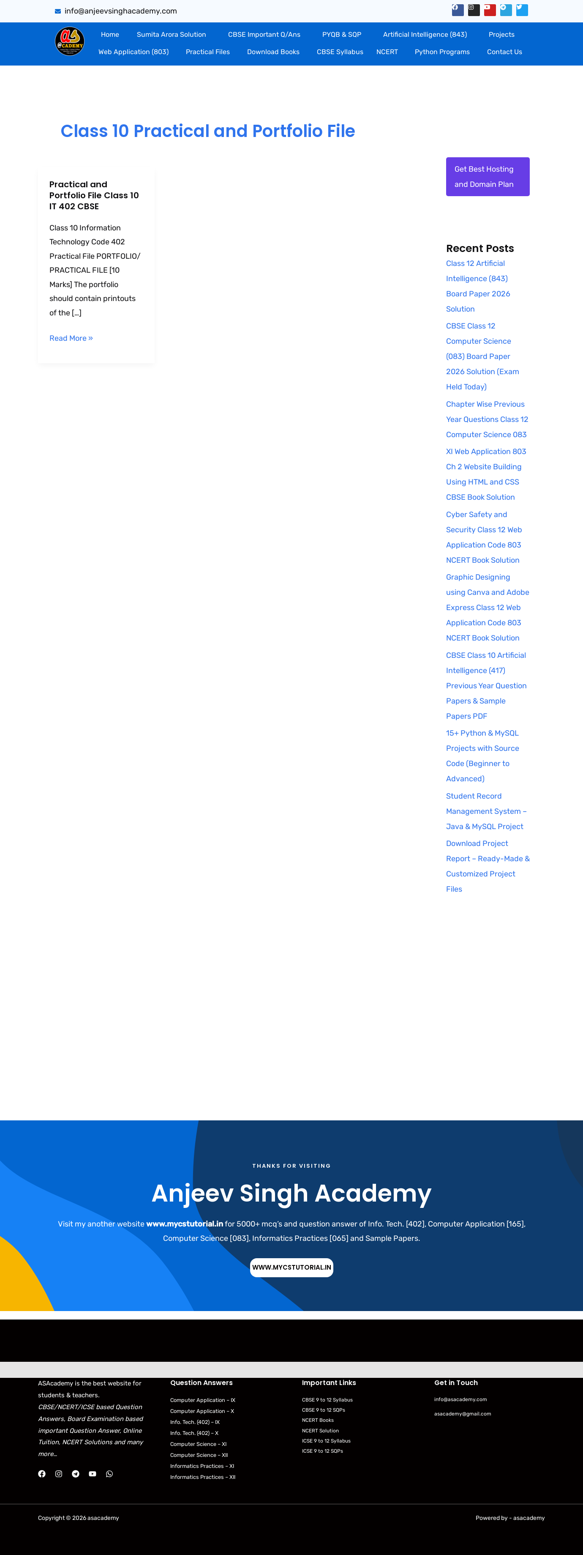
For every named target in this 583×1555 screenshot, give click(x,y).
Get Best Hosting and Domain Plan (484, 176)
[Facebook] (42, 1474)
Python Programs (442, 52)
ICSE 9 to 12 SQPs (324, 1451)
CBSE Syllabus (340, 52)
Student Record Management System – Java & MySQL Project (486, 811)
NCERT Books (319, 1420)
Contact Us (504, 52)
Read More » (71, 337)
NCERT (387, 52)
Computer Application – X (204, 1411)
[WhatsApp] (109, 1474)
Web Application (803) (133, 52)
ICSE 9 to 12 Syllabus (328, 1440)
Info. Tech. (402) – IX (198, 1422)
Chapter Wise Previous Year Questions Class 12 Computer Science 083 (487, 419)
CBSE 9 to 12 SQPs (325, 1410)
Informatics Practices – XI (205, 1466)
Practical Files (208, 52)
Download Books (273, 52)
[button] (173, 35)
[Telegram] (75, 1474)
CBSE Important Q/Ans (264, 34)
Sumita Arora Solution (171, 34)
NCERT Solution (322, 1430)
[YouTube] (92, 1474)
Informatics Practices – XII (205, 1477)
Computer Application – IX (205, 1400)
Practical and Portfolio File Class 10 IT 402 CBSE (94, 195)
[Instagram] (59, 1474)
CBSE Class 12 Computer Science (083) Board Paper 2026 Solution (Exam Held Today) (482, 356)
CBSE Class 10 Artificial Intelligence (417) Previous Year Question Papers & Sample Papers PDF (486, 686)
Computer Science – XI (201, 1444)
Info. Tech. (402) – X (197, 1433)
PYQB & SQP (341, 34)
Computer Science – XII (201, 1455)
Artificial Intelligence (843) (425, 34)
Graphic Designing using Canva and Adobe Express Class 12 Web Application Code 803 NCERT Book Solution (487, 607)
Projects (502, 34)
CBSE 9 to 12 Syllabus (329, 1399)
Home (110, 34)
